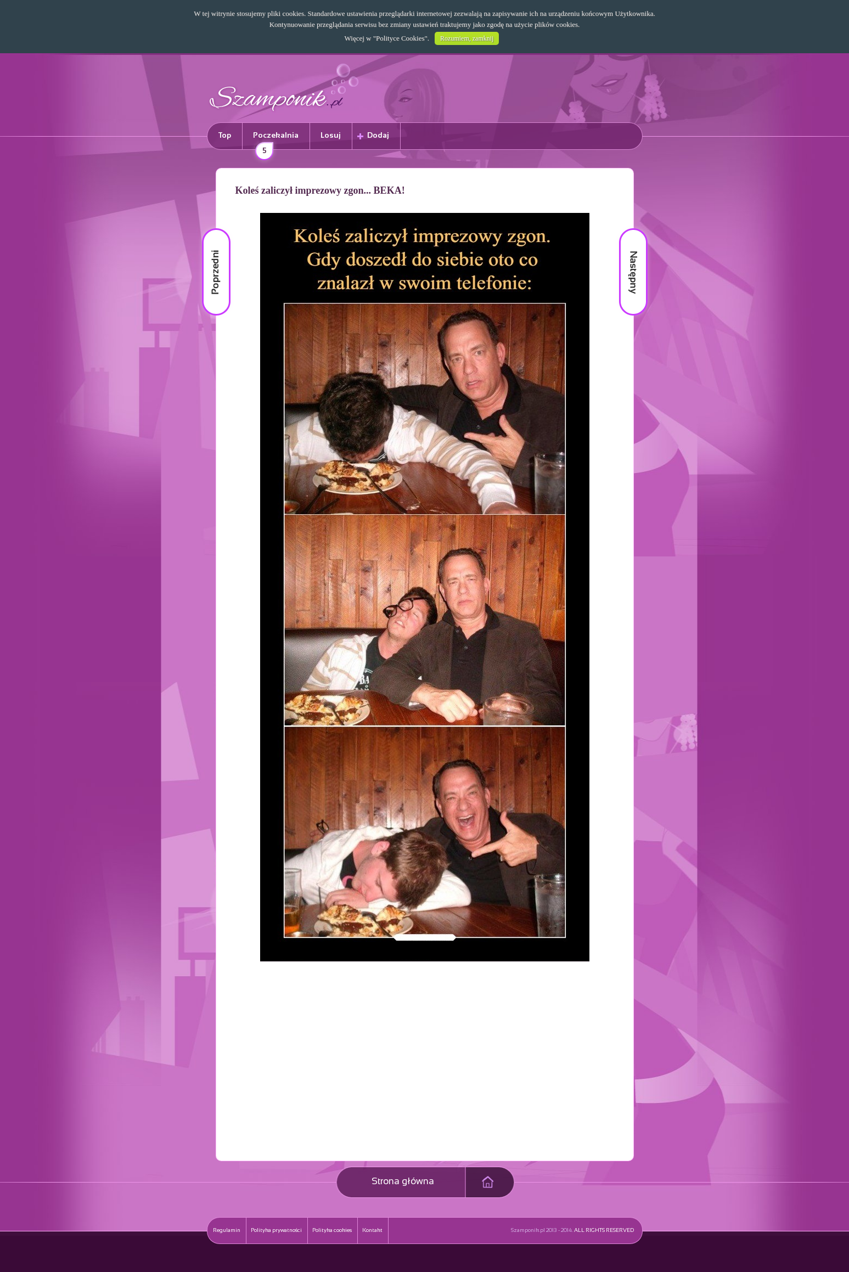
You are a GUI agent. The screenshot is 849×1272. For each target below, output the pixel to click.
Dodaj (378, 135)
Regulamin (226, 1230)
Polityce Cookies (400, 38)
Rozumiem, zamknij (466, 38)
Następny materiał (626, 228)
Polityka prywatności (276, 1230)
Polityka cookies (332, 1230)
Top (224, 135)
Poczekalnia (275, 140)
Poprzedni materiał (209, 228)
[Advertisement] (332, 1074)
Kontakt (372, 1230)
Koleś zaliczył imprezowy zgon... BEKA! (320, 190)
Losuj (331, 135)
